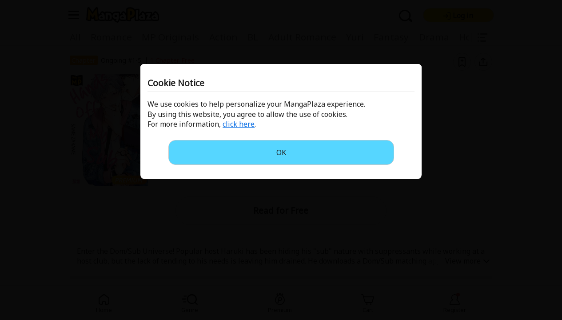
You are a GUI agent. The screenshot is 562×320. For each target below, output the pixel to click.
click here (239, 124)
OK (281, 152)
